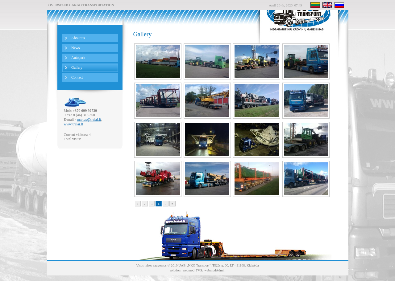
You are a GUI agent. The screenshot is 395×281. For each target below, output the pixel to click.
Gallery (76, 67)
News (75, 48)
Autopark (78, 57)
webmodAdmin (214, 270)
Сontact (77, 77)
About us (78, 38)
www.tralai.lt (73, 124)
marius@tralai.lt (89, 119)
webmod (188, 270)
